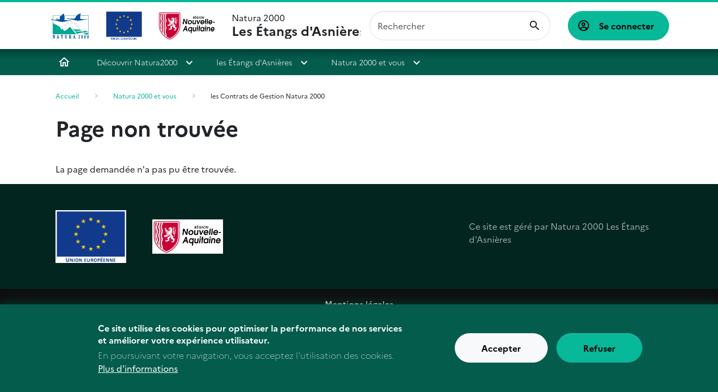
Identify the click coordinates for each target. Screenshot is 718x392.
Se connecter (626, 26)
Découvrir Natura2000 (137, 62)
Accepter (501, 354)
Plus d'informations (138, 375)
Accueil (64, 62)
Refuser (599, 354)
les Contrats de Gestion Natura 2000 (268, 95)
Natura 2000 (296, 26)
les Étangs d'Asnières (254, 62)
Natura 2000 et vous (368, 62)
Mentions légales (359, 304)
